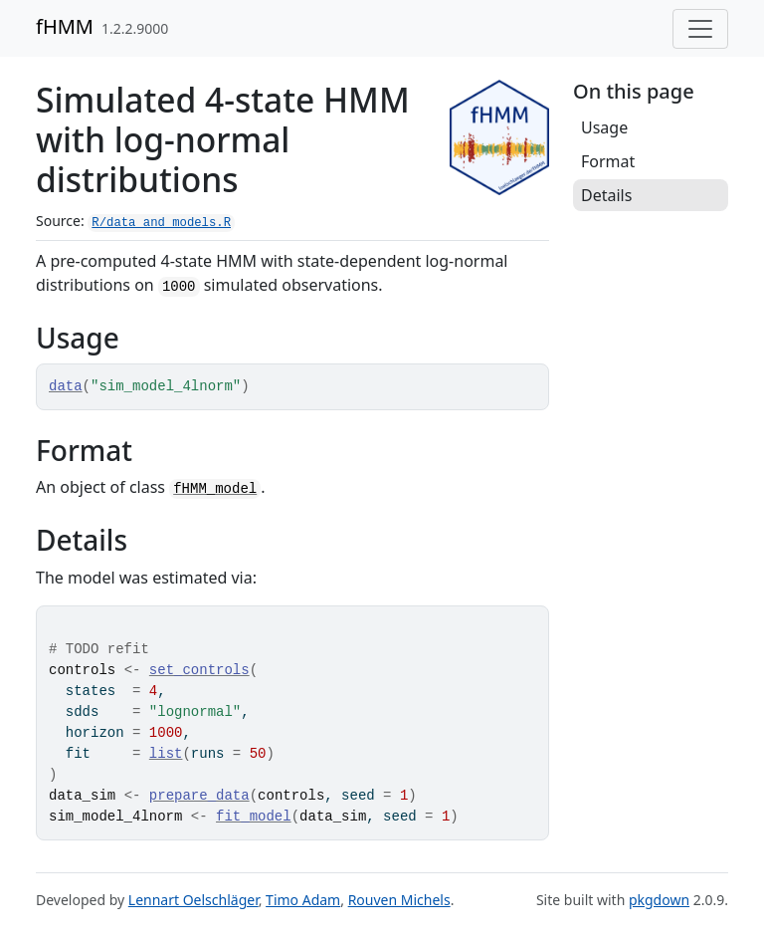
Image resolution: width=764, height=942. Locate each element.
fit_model (253, 816)
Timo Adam (303, 899)
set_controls (199, 670)
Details (606, 195)
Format (608, 161)
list (166, 754)
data (66, 386)
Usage (604, 127)
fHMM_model (215, 489)
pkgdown (659, 899)
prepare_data (199, 796)
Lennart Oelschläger (193, 899)
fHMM (65, 26)
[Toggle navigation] (700, 29)
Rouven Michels (399, 899)
